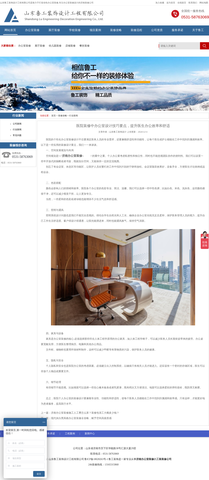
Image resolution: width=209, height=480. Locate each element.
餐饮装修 (84, 45)
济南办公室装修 (145, 459)
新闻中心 (90, 433)
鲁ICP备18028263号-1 (96, 459)
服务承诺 (177, 30)
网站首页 (10, 30)
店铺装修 (70, 45)
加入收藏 (159, 2)
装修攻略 (116, 30)
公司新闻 (17, 123)
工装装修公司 (164, 459)
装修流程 (136, 30)
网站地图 (203, 2)
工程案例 (70, 433)
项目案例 (95, 30)
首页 (53, 115)
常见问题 (17, 135)
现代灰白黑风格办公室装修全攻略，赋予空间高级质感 (81, 418)
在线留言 (181, 2)
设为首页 (170, 2)
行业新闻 (73, 115)
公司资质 (157, 30)
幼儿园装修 (55, 45)
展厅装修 (54, 30)
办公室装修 (32, 30)
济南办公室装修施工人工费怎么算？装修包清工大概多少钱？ (85, 412)
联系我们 (192, 2)
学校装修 (75, 30)
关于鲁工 (198, 30)
